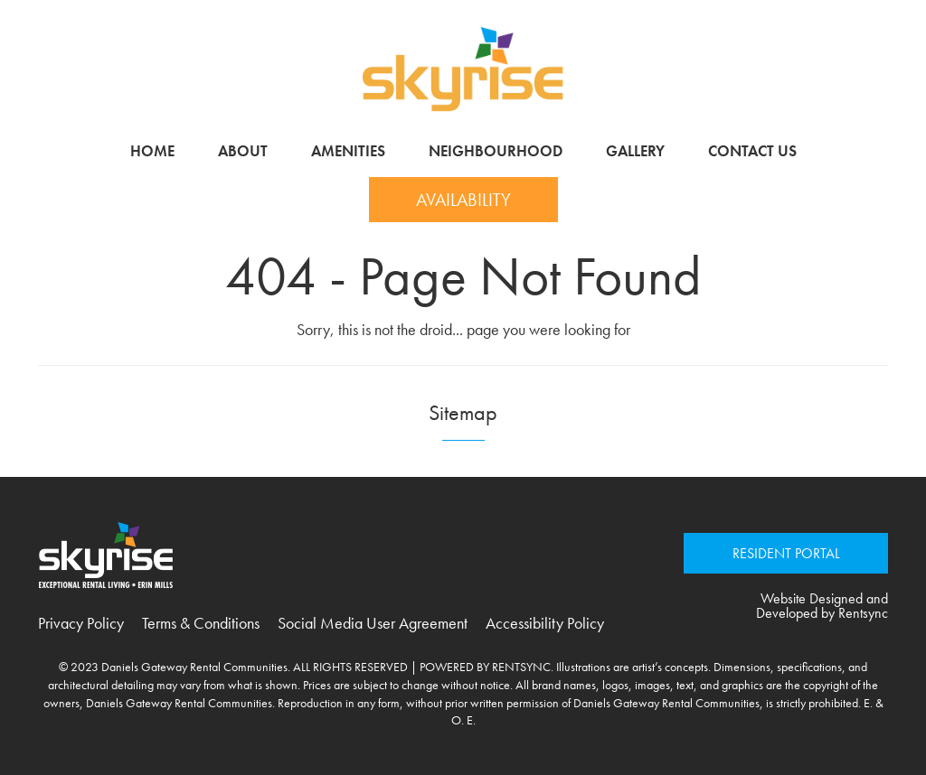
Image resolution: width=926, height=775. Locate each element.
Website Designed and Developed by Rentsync (822, 606)
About (243, 151)
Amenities (348, 151)
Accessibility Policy (545, 622)
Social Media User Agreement (373, 622)
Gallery (635, 151)
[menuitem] (152, 151)
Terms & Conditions (201, 622)
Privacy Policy (81, 622)
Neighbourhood (495, 151)
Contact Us (752, 151)
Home (152, 151)
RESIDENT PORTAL (786, 553)
